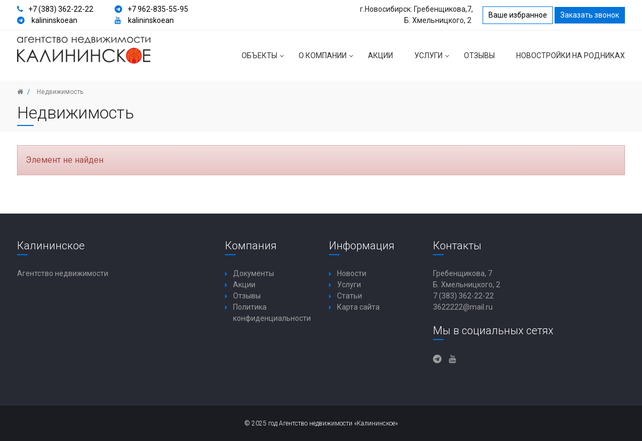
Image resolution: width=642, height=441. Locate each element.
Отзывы (479, 55)
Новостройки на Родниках (570, 55)
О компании (328, 59)
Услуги (433, 59)
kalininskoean (54, 20)
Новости (351, 273)
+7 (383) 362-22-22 (60, 9)
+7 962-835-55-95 (157, 9)
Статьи (349, 296)
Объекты (265, 59)
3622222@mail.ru (463, 307)
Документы (253, 273)
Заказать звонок (589, 15)
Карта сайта (358, 307)
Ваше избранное (517, 15)
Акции (380, 55)
